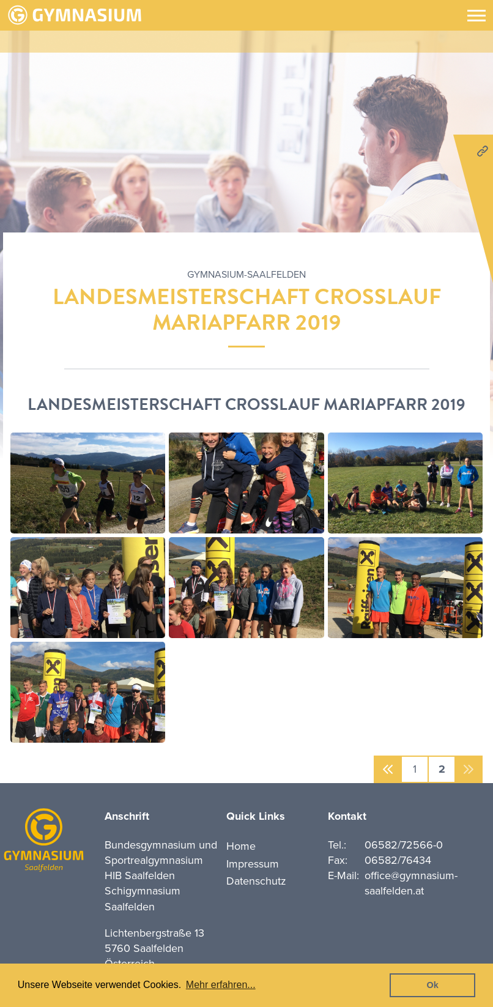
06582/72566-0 (404, 845)
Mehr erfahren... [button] (221, 984)
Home (241, 846)
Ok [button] (433, 985)
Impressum (252, 864)
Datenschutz (256, 881)
